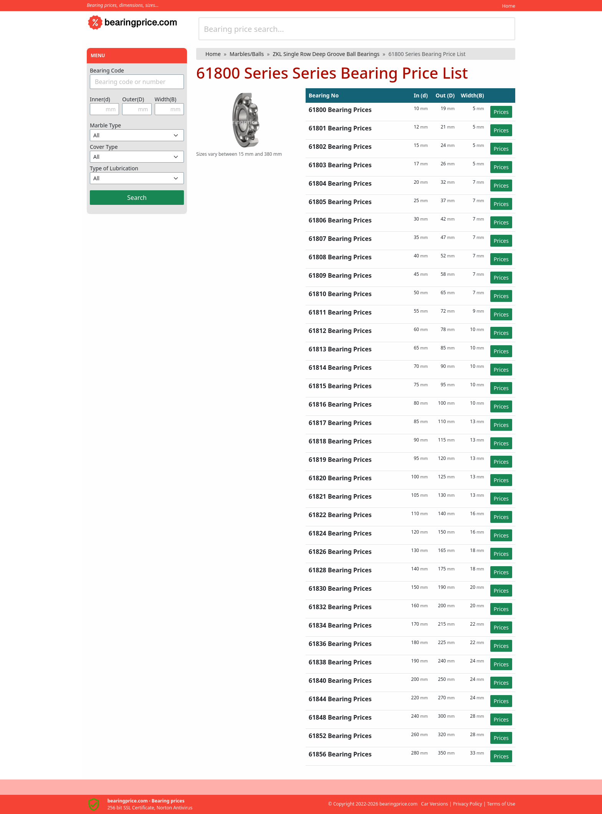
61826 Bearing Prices (340, 551)
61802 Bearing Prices (340, 146)
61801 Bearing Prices (340, 128)
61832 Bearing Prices (340, 607)
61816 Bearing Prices (340, 404)
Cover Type (104, 146)
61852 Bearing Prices (340, 736)
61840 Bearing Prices (340, 680)
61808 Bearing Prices (340, 257)
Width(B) (165, 99)
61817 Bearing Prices (340, 423)
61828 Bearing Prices (340, 570)
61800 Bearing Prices (340, 109)
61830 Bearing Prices (340, 588)
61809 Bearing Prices (340, 275)
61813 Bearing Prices (340, 349)
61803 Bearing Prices (340, 165)
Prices (501, 111)
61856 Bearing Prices (340, 754)
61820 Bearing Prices (340, 478)
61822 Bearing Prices (340, 515)
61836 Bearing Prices (340, 643)
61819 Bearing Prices (340, 459)
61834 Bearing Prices (340, 625)
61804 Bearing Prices (340, 183)
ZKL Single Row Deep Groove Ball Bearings (326, 54)
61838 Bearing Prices (340, 662)
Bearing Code (107, 70)
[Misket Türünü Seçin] (137, 135)
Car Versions (434, 804)
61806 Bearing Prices (340, 220)
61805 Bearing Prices (340, 202)
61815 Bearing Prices (340, 386)
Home (508, 6)
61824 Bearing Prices (340, 533)
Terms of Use (501, 804)
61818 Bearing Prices (340, 441)
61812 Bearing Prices (340, 330)
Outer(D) (133, 99)
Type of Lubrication (114, 168)
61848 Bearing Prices (340, 717)
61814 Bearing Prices (340, 367)
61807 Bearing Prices (340, 238)
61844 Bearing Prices (340, 699)
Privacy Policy (467, 804)
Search (137, 197)
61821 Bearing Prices (340, 496)
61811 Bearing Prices (340, 312)
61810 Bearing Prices (340, 294)
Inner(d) (100, 99)
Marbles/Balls (247, 54)
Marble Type (105, 125)
